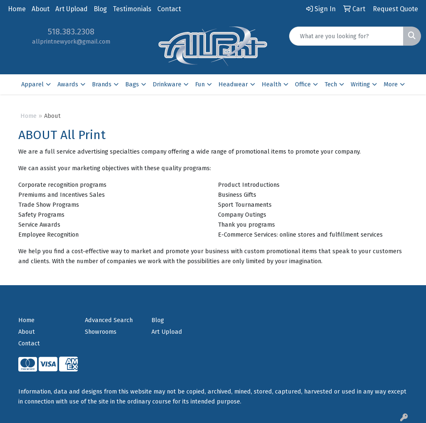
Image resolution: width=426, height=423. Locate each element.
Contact (169, 9)
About (41, 9)
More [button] (391, 84)
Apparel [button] (32, 84)
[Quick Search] (346, 36)
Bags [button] (132, 84)
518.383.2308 (71, 32)
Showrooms (100, 331)
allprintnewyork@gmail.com (71, 41)
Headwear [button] (233, 84)
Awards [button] (67, 84)
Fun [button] (200, 84)
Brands (101, 84)
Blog (100, 9)
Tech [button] (330, 84)
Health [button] (271, 84)
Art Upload (71, 9)
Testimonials (132, 9)
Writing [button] (360, 84)
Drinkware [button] (167, 84)
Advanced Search (109, 320)
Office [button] (303, 84)
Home (17, 9)
